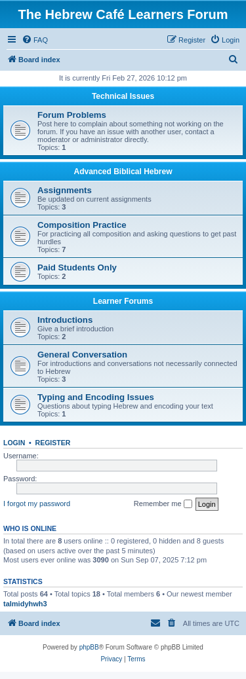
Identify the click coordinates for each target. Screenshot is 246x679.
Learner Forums (123, 301)
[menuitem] (35, 40)
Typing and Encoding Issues (95, 397)
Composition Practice (82, 225)
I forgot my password (36, 503)
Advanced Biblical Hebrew (122, 171)
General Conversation (82, 354)
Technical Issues (123, 96)
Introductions (64, 320)
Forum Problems (71, 115)
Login (14, 443)
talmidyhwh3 (25, 604)
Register (53, 443)
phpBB (89, 647)
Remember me (163, 504)
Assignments (64, 190)
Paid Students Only (77, 267)
